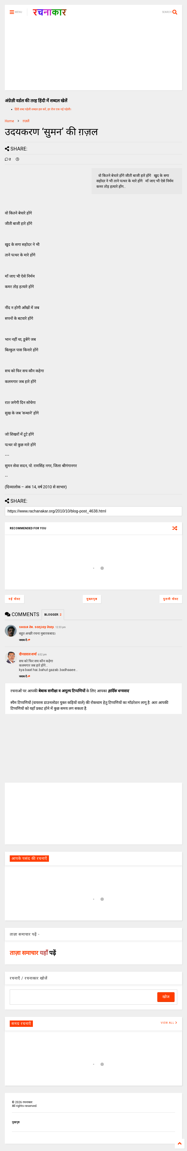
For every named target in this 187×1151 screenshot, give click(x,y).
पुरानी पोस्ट (170, 599)
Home (9, 121)
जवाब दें (24, 640)
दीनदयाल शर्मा (28, 654)
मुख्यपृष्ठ (91, 599)
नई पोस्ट (14, 599)
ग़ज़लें (26, 121)
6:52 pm (42, 654)
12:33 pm (60, 627)
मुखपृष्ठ (15, 1122)
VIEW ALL (169, 1022)
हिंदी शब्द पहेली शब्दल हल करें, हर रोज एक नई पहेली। (43, 109)
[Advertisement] (93, 56)
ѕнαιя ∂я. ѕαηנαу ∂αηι (36, 627)
